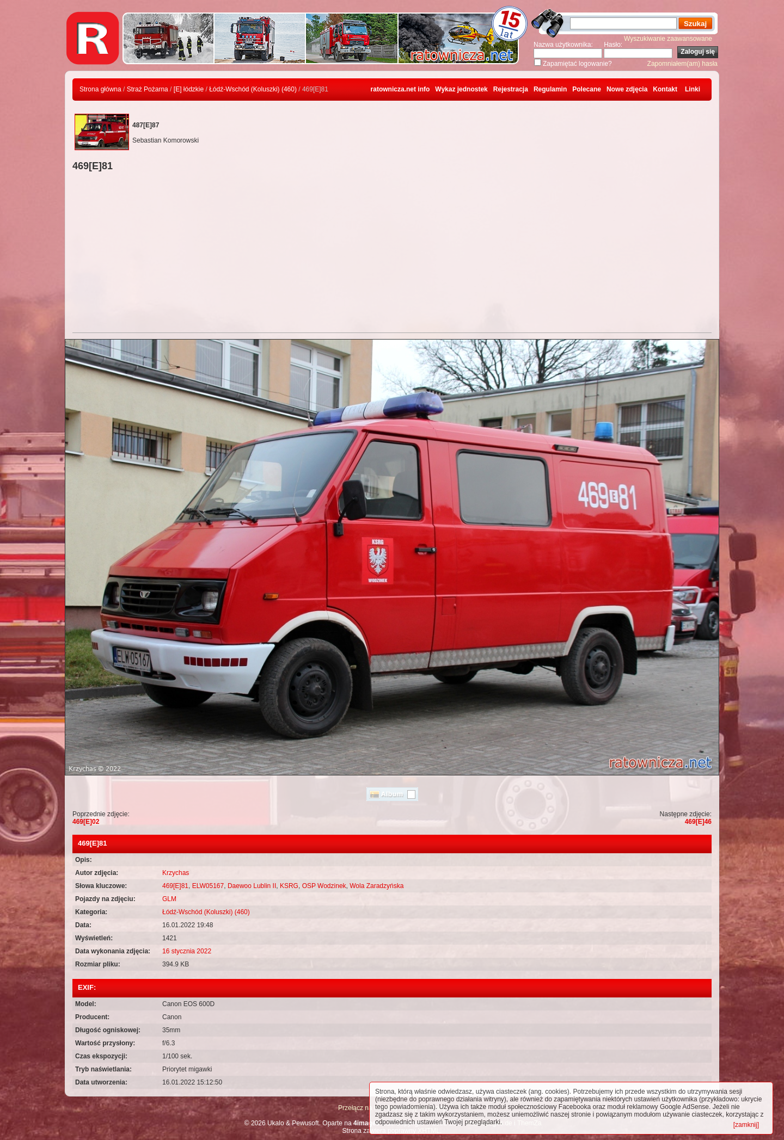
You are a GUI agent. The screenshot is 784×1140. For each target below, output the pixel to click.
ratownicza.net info (400, 89)
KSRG (289, 886)
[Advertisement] (392, 253)
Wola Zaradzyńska (376, 886)
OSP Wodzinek (324, 886)
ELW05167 (208, 886)
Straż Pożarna (147, 89)
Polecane (586, 89)
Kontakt (665, 89)
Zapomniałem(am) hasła (682, 63)
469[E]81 (175, 886)
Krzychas (175, 873)
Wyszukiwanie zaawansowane (668, 38)
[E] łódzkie (189, 89)
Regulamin (550, 89)
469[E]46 (698, 821)
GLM (169, 899)
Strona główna (100, 89)
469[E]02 (85, 821)
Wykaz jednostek (461, 89)
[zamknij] (746, 1125)
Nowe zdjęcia (627, 89)
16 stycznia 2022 (186, 951)
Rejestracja (510, 89)
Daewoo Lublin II (252, 886)
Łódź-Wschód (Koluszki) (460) (253, 89)
